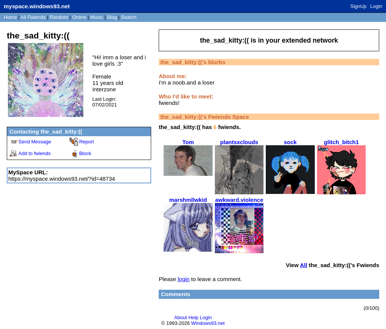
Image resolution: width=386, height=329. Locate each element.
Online (79, 17)
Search (128, 17)
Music (96, 17)
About (180, 317)
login (184, 279)
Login (376, 6)
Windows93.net (208, 323)
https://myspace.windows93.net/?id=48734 (61, 178)
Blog (112, 17)
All (33, 17)
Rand (59, 17)
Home (10, 17)
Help (193, 317)
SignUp (359, 6)
